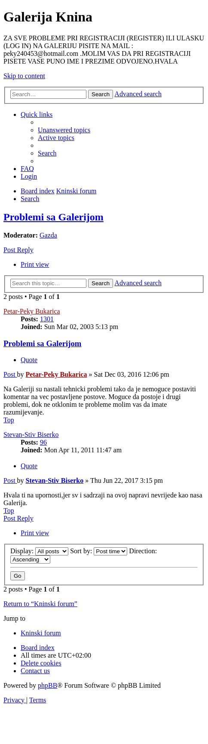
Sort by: (98, 551)
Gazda (48, 235)
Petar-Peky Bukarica (31, 311)
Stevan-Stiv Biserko (30, 434)
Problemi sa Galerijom (53, 217)
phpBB (47, 685)
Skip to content (24, 75)
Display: (39, 551)
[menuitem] (64, 130)
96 (43, 442)
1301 (47, 319)
